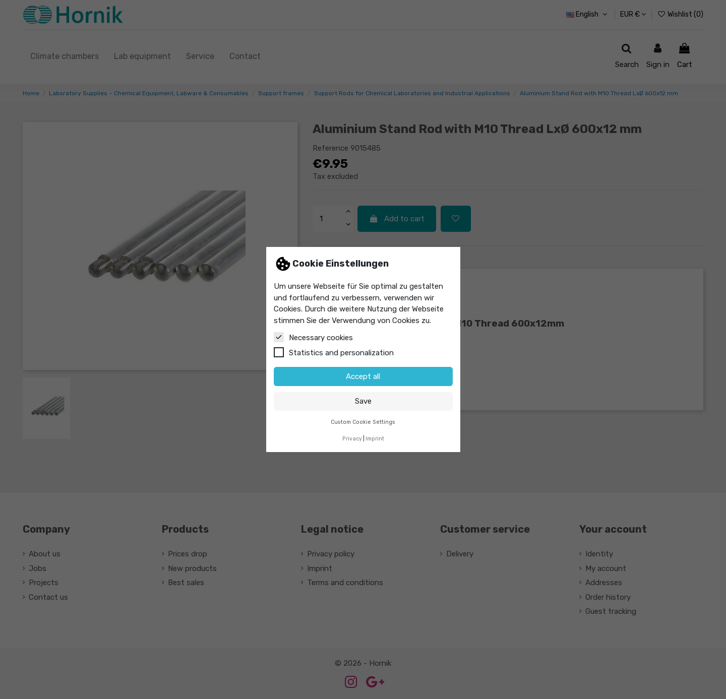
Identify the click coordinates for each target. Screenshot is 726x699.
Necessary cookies (313, 337)
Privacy (352, 438)
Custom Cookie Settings (363, 422)
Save (363, 401)
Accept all (363, 376)
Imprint (375, 438)
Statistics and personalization (334, 352)
